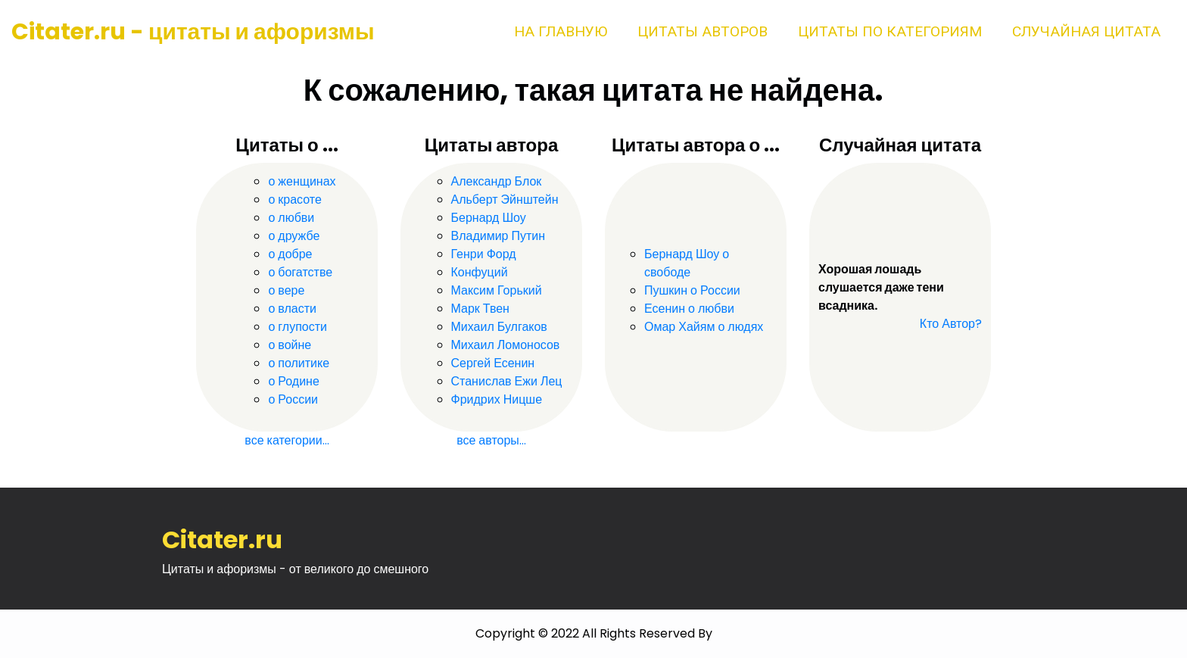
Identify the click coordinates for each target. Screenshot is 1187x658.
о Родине (293, 381)
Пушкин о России (692, 290)
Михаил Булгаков (499, 326)
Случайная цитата (1086, 31)
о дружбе (293, 236)
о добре (290, 254)
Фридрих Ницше (497, 399)
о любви (291, 217)
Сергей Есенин (493, 363)
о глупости (297, 326)
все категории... (287, 440)
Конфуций (479, 272)
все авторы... (491, 440)
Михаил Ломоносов (505, 345)
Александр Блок (496, 181)
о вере (286, 290)
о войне (289, 345)
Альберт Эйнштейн (505, 199)
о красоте (294, 199)
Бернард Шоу (488, 217)
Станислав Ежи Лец (506, 381)
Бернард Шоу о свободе (686, 263)
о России (293, 399)
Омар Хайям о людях (703, 326)
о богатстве (300, 272)
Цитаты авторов (702, 31)
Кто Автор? (951, 323)
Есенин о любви (689, 308)
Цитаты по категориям (890, 31)
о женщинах (301, 181)
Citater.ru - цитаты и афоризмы (193, 32)
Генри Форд (483, 254)
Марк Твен (480, 308)
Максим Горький (496, 290)
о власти (292, 308)
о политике (298, 363)
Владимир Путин (498, 236)
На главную (560, 31)
